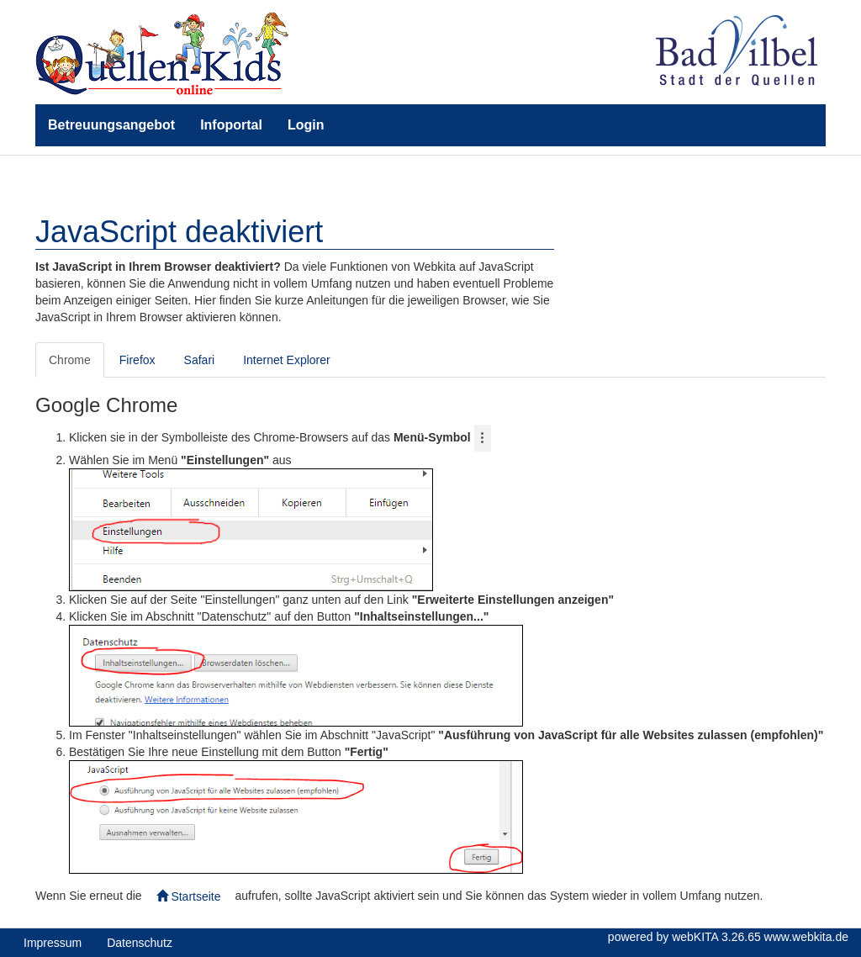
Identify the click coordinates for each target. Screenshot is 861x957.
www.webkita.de (806, 937)
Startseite (188, 896)
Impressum (53, 942)
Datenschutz (139, 942)
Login (306, 125)
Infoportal (231, 125)
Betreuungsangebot (111, 125)
